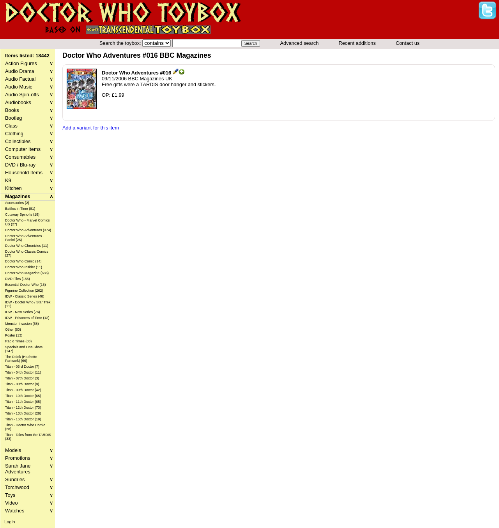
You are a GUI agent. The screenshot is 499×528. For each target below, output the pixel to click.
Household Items (29, 172)
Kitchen (29, 188)
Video (29, 503)
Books (29, 110)
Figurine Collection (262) (24, 290)
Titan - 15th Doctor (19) (23, 419)
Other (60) (13, 329)
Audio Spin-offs (29, 94)
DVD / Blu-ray (29, 165)
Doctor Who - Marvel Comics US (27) (27, 222)
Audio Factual (29, 79)
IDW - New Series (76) (22, 312)
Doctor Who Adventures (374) (28, 230)
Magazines (29, 196)
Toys (29, 495)
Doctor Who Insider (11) (23, 267)
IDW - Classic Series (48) (24, 296)
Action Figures (29, 63)
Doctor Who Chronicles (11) (26, 246)
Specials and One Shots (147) (23, 349)
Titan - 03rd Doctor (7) (22, 367)
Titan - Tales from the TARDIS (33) (28, 437)
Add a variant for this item (90, 128)
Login (9, 521)
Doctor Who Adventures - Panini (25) (24, 238)
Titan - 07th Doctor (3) (22, 378)
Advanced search (299, 43)
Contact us (407, 43)
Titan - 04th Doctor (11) (23, 372)
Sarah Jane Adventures (29, 469)
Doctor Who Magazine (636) (27, 273)
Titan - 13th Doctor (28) (23, 413)
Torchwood (29, 487)
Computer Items (29, 149)
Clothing (29, 133)
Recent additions (357, 43)
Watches (29, 511)
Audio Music (29, 87)
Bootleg (29, 118)
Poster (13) (13, 335)
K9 (29, 180)
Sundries (29, 479)
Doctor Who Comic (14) (23, 261)
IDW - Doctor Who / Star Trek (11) (27, 304)
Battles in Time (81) (20, 209)
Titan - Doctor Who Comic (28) (25, 427)
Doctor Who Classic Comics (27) (26, 253)
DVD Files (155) (17, 279)
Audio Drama (29, 71)
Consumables (29, 157)
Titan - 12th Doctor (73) (23, 407)
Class (29, 126)
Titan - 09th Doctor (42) (23, 390)
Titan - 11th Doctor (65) (23, 402)
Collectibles (29, 141)
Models (29, 450)
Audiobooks (29, 102)
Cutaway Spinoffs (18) (22, 214)
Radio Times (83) (18, 341)
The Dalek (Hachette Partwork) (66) (21, 359)
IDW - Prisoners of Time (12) (27, 318)
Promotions (29, 458)
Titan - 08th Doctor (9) (22, 384)
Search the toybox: (120, 43)
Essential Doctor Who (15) (25, 285)
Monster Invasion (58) (22, 324)
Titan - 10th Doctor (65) (23, 396)
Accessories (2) (17, 203)
